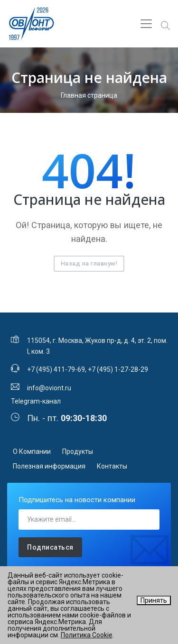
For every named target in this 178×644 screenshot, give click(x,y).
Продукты (77, 451)
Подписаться (50, 547)
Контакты (112, 466)
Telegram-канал (36, 401)
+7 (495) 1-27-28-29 (118, 369)
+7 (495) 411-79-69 (56, 369)
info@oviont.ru (49, 388)
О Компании (32, 451)
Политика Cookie (86, 635)
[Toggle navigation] (146, 24)
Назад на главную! (89, 263)
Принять (154, 600)
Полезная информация (49, 466)
